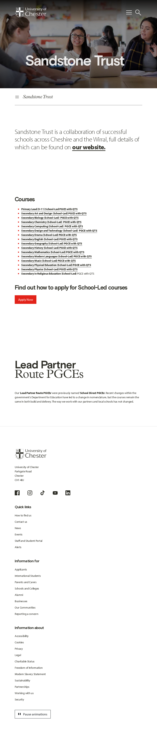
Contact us (21, 522)
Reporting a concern (26, 614)
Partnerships (22, 687)
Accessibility (22, 636)
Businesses (21, 601)
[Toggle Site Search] (138, 12)
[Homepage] (30, 12)
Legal (18, 655)
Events (18, 534)
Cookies (19, 642)
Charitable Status (25, 661)
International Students (28, 576)
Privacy (19, 648)
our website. (88, 147)
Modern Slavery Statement (30, 674)
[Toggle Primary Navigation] (129, 12)
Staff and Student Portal (28, 541)
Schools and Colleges (27, 588)
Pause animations (32, 714)
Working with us (24, 693)
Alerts (18, 547)
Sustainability (22, 680)
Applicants (21, 569)
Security (19, 699)
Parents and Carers (26, 582)
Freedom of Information (29, 668)
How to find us (23, 515)
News (18, 528)
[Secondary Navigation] (78, 97)
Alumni (19, 595)
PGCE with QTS (49, 209)
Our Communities (25, 607)
